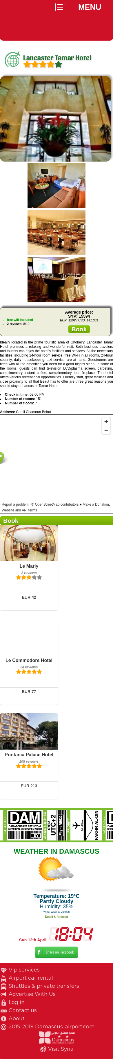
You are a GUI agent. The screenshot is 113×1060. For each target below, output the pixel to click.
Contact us (23, 1010)
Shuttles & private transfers (44, 986)
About (17, 1018)
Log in (17, 1002)
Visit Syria (61, 1049)
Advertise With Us (32, 994)
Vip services (24, 970)
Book (79, 329)
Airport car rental (31, 978)
